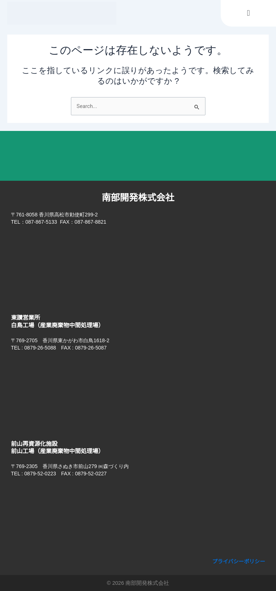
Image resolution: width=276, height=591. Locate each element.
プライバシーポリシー (238, 561)
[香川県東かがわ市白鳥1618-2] (138, 393)
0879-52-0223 (40, 473)
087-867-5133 (41, 222)
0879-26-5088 (40, 348)
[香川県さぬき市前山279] (138, 519)
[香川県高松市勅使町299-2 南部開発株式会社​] (138, 267)
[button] (248, 13)
